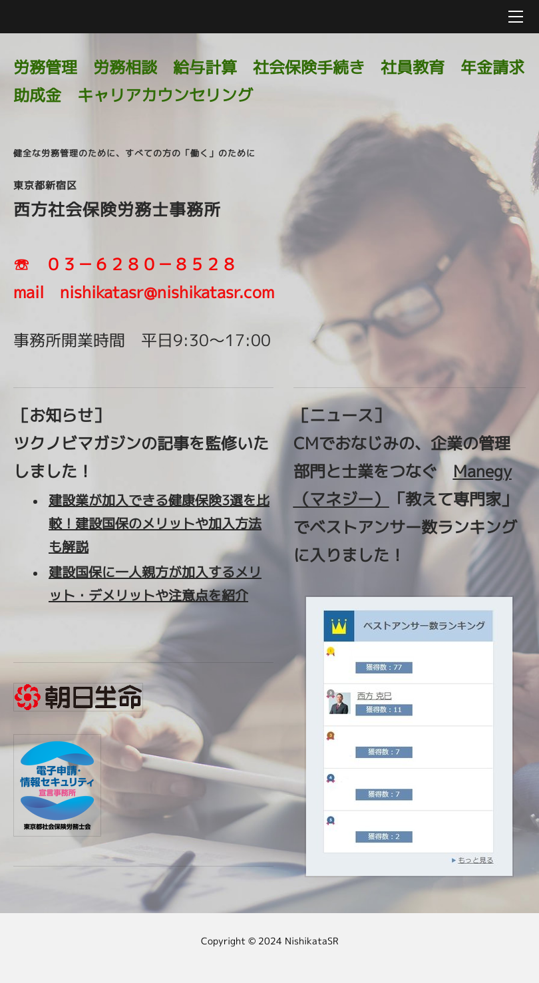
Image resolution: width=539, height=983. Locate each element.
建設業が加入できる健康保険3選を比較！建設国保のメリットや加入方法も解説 (159, 523)
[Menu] (515, 16)
